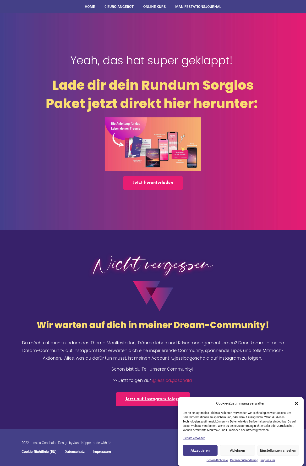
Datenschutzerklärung (244, 460)
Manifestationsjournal (198, 7)
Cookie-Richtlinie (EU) (39, 452)
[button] (296, 403)
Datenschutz (75, 452)
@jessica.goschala (172, 380)
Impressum (268, 460)
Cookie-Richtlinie (217, 460)
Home (90, 7)
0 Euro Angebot (119, 7)
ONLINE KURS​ (154, 7)
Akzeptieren (200, 450)
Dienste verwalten (194, 438)
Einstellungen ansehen (278, 450)
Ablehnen (237, 450)
